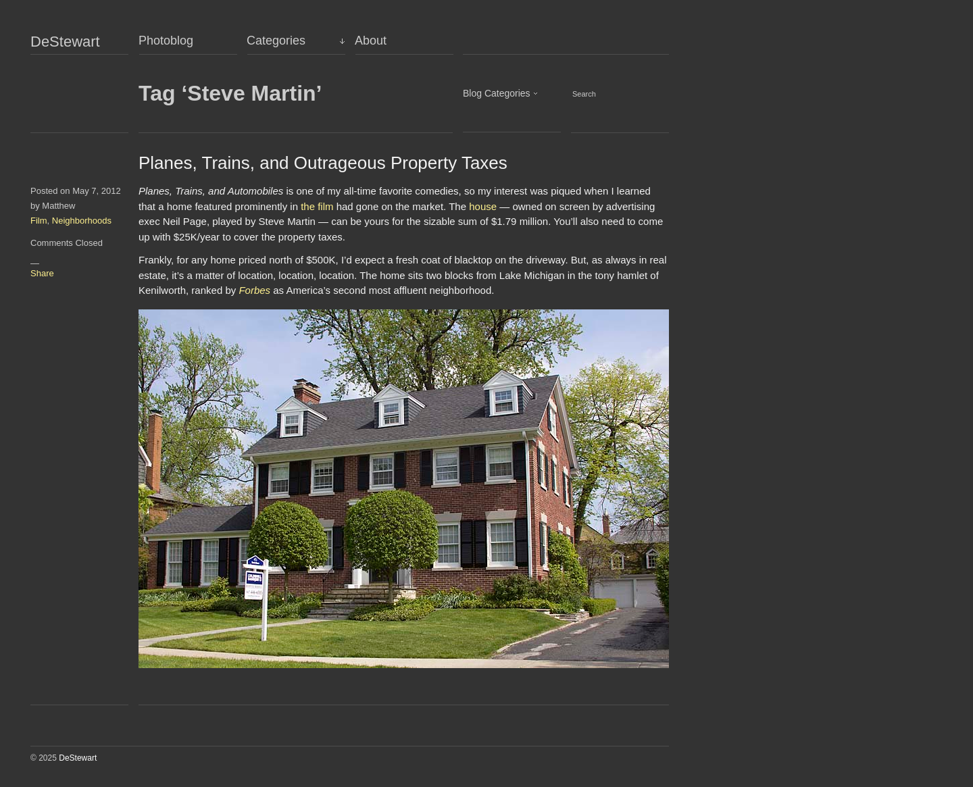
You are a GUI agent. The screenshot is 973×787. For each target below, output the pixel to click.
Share (42, 273)
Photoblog (166, 40)
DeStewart (65, 41)
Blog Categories (496, 93)
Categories (276, 40)
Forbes (254, 290)
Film (38, 220)
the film (317, 206)
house (483, 206)
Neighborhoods (81, 220)
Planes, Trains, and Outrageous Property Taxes (323, 163)
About (370, 40)
